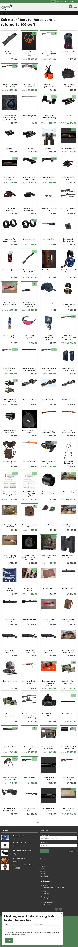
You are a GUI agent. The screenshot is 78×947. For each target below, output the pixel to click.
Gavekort (43, 871)
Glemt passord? (72, 851)
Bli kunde (43, 866)
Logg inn (43, 873)
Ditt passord (44, 843)
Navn (18, 926)
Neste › (38, 822)
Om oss (42, 869)
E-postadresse (44, 835)
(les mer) (23, 935)
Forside (3, 13)
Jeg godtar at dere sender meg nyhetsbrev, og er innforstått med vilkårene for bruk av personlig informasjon (32, 934)
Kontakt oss (44, 876)
